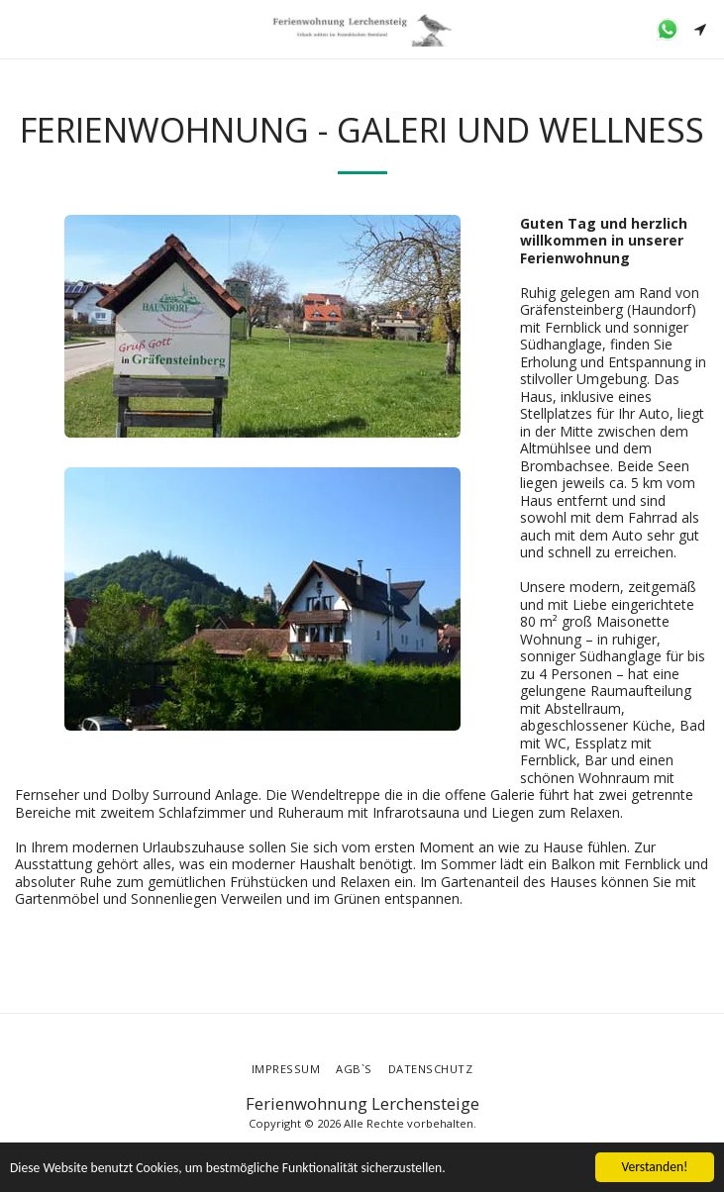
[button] (22, 28)
